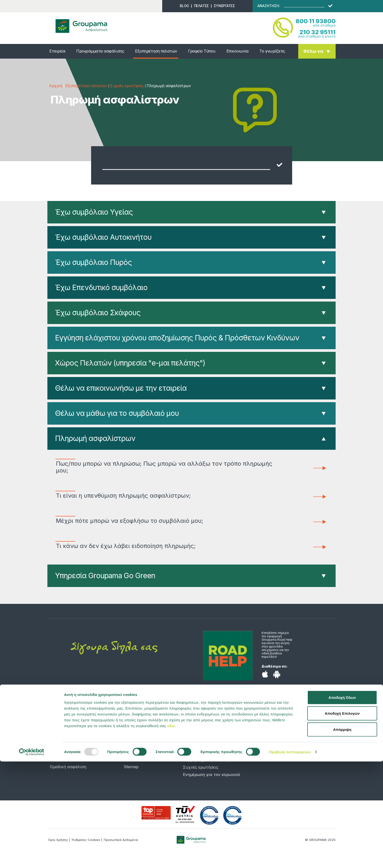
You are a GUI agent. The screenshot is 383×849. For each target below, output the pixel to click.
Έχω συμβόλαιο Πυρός (93, 262)
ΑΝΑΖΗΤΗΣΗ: (268, 6)
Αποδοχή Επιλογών (342, 801)
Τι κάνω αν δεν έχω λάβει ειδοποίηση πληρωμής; (168, 546)
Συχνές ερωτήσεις (127, 85)
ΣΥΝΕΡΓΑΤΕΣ (224, 6)
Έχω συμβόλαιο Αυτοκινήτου (103, 237)
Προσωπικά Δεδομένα (145, 759)
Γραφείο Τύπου (201, 51)
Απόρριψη (342, 817)
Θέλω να (313, 51)
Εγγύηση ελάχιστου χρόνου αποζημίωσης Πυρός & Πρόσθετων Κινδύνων (177, 337)
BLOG (184, 6)
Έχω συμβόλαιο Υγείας (94, 212)
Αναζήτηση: (114, 155)
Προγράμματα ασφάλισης (100, 51)
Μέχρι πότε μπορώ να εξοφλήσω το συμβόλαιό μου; (168, 520)
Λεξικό (130, 752)
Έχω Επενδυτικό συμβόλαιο (101, 287)
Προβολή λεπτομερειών (290, 839)
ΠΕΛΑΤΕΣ (201, 6)
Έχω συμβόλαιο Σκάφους (97, 312)
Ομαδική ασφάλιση (68, 766)
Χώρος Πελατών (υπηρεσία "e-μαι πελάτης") (130, 362)
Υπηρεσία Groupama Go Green (105, 575)
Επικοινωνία (237, 51)
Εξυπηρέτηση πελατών (156, 51)
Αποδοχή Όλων (342, 785)
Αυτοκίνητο (61, 730)
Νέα (127, 722)
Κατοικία (58, 737)
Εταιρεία (57, 51)
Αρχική (55, 85)
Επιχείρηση (61, 759)
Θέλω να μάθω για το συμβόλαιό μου (117, 413)
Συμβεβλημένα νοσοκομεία (209, 759)
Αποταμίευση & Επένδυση (74, 744)
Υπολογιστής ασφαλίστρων (150, 737)
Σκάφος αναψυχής (68, 752)
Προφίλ (131, 730)
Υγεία (55, 722)
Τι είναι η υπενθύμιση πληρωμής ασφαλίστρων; (168, 495)
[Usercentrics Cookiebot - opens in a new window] (31, 839)
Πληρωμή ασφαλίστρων (95, 438)
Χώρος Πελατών (199, 752)
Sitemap (131, 766)
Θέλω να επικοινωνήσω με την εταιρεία (121, 388)
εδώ (171, 813)
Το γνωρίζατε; (272, 51)
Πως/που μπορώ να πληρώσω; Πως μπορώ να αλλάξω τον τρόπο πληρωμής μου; (168, 467)
